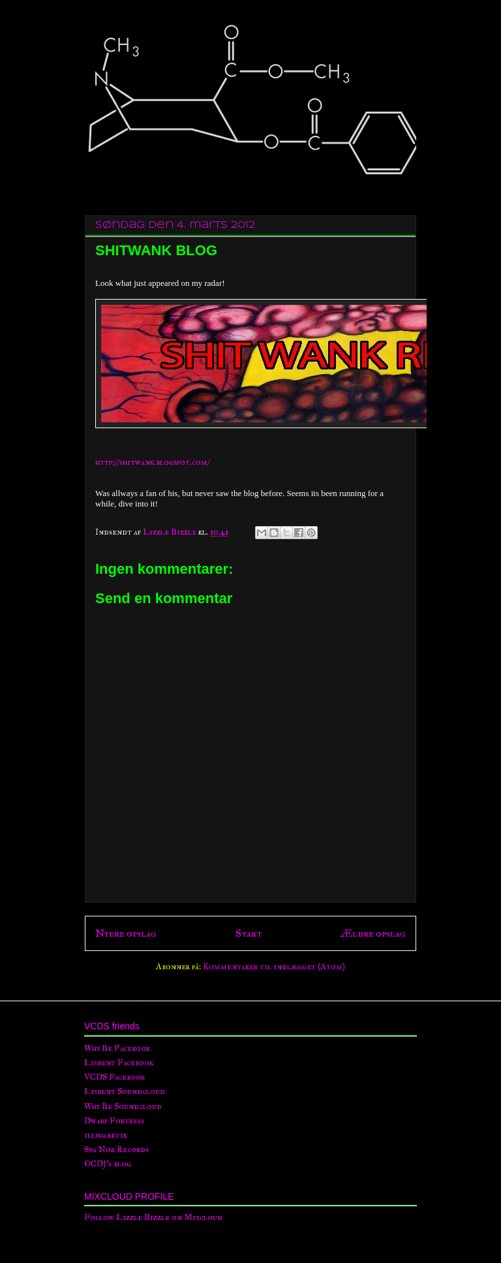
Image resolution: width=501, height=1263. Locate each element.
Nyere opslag (126, 933)
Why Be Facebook (117, 1048)
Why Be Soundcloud (123, 1106)
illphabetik (105, 1135)
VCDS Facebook (114, 1077)
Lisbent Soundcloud (124, 1091)
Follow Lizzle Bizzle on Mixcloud (153, 1217)
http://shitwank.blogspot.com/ (152, 462)
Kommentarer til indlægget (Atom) (274, 966)
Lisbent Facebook (118, 1062)
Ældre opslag (373, 933)
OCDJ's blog (107, 1164)
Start (248, 933)
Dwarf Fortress (114, 1120)
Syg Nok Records (116, 1149)
